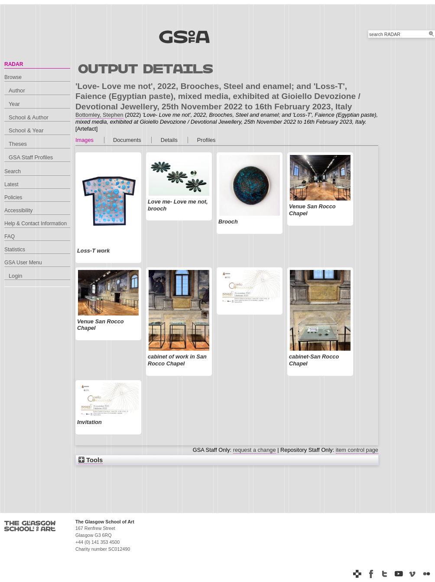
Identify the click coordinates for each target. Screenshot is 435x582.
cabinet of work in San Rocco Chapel (177, 360)
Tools (90, 460)
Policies (13, 197)
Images (84, 140)
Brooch (228, 221)
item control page (357, 450)
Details (169, 140)
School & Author (29, 117)
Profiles (206, 140)
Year (14, 104)
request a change (254, 450)
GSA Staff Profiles (31, 157)
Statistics (14, 250)
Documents (127, 140)
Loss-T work (93, 250)
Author (17, 90)
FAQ (9, 236)
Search (12, 171)
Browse (13, 77)
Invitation (89, 422)
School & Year (26, 130)
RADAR (13, 64)
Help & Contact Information (35, 223)
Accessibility (18, 210)
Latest (11, 184)
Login (15, 276)
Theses (18, 144)
